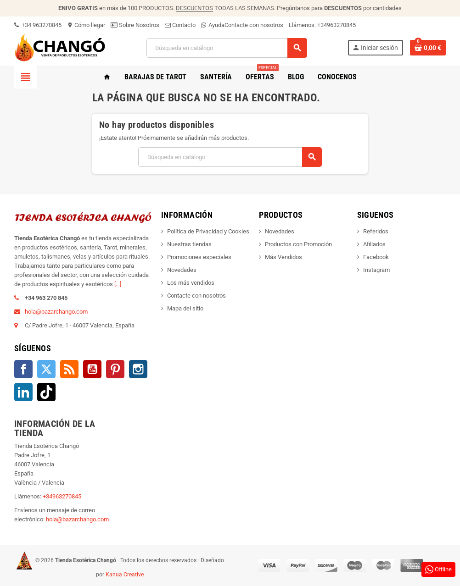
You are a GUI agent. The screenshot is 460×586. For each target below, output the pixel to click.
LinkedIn (23, 392)
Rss (69, 369)
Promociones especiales (199, 257)
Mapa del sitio (185, 308)
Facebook (23, 369)
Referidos (375, 231)
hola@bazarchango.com (56, 311)
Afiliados (374, 244)
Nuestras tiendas (189, 244)
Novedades (181, 269)
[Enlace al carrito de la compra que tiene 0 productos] (428, 47)
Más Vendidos (283, 257)
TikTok (46, 392)
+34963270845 (336, 25)
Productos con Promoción (298, 244)
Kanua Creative (125, 574)
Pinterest (115, 369)
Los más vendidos (190, 282)
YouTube (92, 369)
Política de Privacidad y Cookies (208, 231)
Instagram (138, 369)
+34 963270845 (38, 25)
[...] (117, 284)
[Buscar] (226, 48)
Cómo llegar (86, 25)
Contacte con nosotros (253, 25)
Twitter (46, 369)
